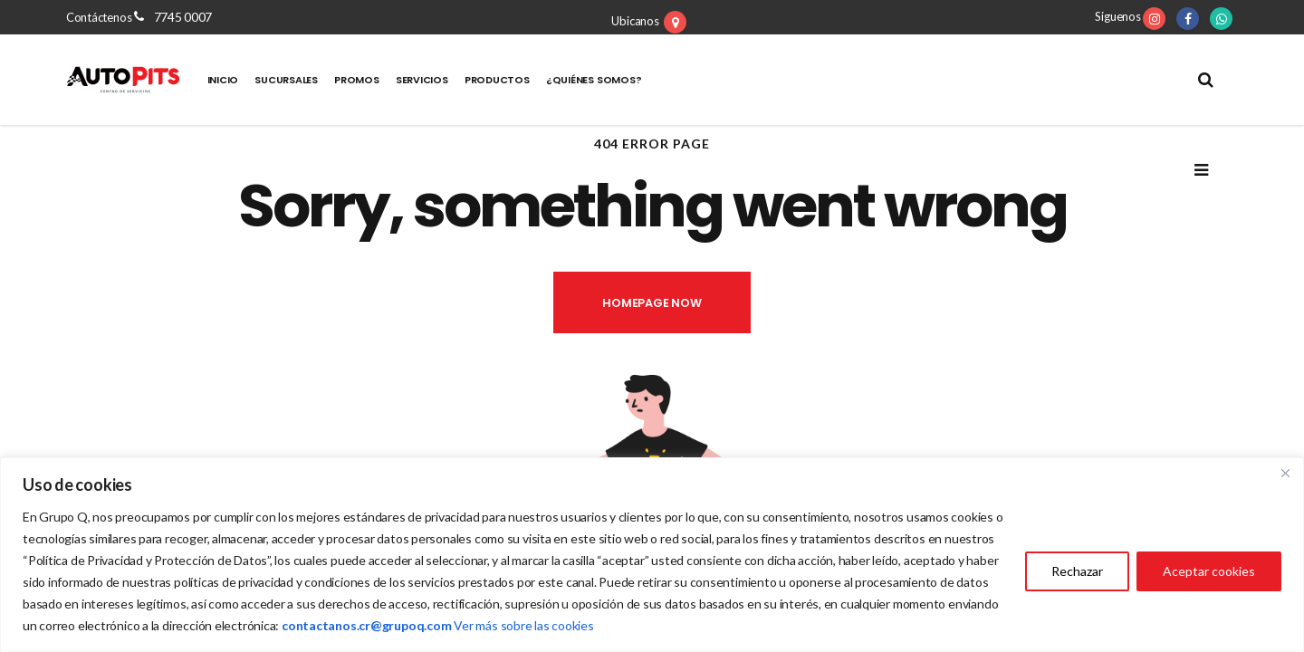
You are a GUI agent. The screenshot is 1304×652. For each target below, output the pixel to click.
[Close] (1285, 473)
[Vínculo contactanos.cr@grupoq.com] (367, 625)
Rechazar (1077, 571)
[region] (652, 554)
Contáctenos (100, 17)
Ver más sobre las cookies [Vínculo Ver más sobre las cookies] (524, 625)
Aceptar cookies (1209, 571)
